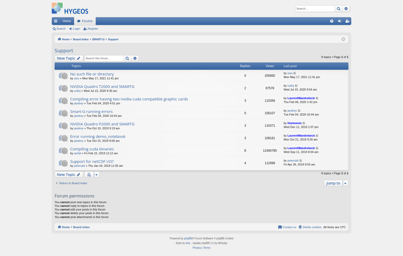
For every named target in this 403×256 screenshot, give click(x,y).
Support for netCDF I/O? (92, 161)
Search (61, 28)
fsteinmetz (295, 123)
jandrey (78, 103)
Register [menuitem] (348, 22)
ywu (76, 78)
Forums (87, 21)
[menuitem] (332, 21)
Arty (188, 243)
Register (93, 28)
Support (64, 50)
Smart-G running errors (91, 111)
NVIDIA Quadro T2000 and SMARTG (102, 86)
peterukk (79, 165)
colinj (77, 90)
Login (76, 28)
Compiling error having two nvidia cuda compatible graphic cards (129, 98)
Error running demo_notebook (98, 136)
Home (67, 21)
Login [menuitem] (340, 22)
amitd (77, 153)
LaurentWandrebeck (301, 98)
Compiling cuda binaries (92, 148)
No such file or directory (92, 73)
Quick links (57, 22)
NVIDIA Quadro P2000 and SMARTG (102, 123)
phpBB (188, 238)
